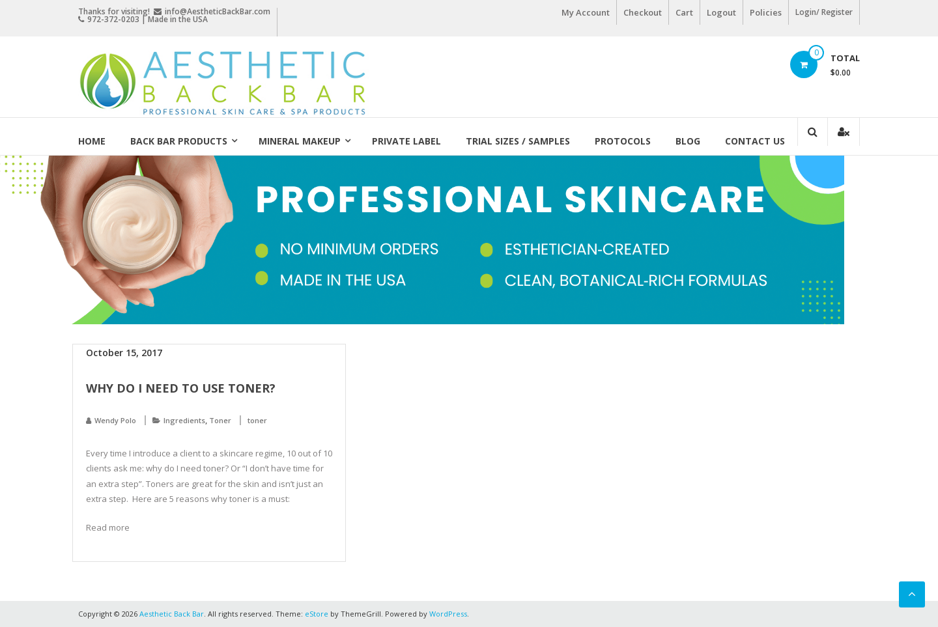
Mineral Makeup (300, 141)
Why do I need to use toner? (181, 388)
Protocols (623, 141)
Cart (684, 12)
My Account (585, 12)
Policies (766, 12)
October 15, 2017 (124, 352)
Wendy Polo (115, 420)
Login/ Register (824, 12)
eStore (316, 614)
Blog (687, 141)
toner (257, 420)
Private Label (406, 141)
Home (92, 141)
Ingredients (184, 420)
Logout (721, 12)
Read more (108, 527)
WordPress (448, 614)
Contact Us (755, 141)
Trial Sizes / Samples (518, 141)
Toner (220, 420)
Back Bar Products (178, 141)
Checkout (642, 12)
